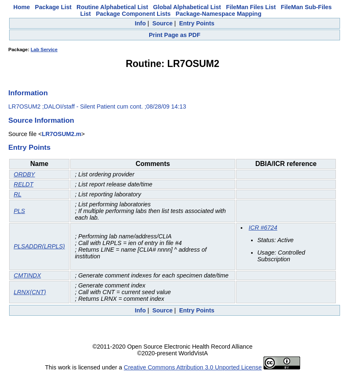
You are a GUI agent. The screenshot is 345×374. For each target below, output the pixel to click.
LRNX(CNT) (30, 292)
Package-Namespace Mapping (218, 13)
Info (140, 23)
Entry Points (196, 23)
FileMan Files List (251, 7)
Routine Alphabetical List (112, 7)
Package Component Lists (133, 13)
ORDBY (24, 174)
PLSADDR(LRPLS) (39, 246)
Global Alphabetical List (187, 7)
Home (21, 7)
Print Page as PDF (174, 35)
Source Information (41, 120)
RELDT (23, 184)
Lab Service (44, 49)
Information (28, 93)
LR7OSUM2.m (61, 134)
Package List (53, 7)
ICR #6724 (263, 227)
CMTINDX (27, 275)
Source (162, 23)
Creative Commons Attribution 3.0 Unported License (193, 367)
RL (17, 194)
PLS (19, 211)
